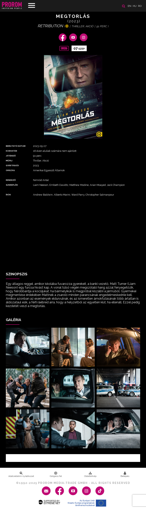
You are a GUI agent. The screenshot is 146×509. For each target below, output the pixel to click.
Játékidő (11, 156)
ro (140, 5)
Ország (10, 170)
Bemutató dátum (15, 146)
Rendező (11, 180)
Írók (8, 195)
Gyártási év (12, 165)
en (129, 5)
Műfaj (9, 161)
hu (134, 5)
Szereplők (12, 185)
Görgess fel (56, 474)
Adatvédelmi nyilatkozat (21, 474)
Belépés (125, 474)
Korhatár (11, 151)
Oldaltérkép (90, 474)
